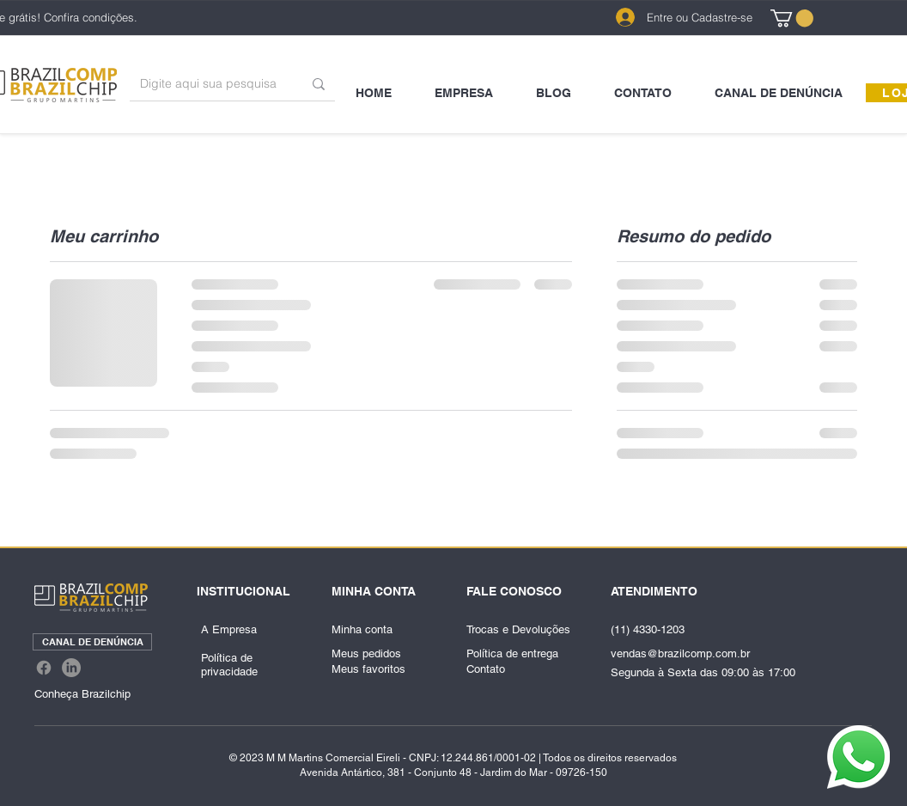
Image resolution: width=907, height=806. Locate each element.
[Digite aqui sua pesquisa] (208, 84)
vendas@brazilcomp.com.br (680, 653)
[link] (791, 18)
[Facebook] (43, 667)
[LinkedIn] (71, 667)
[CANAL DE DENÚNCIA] (92, 641)
